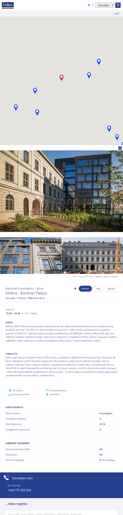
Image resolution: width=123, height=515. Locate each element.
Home (75, 276)
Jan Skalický (14, 485)
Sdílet (111, 288)
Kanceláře (83, 276)
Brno (92, 276)
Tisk (98, 288)
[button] (89, 75)
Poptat (85, 288)
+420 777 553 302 (19, 490)
